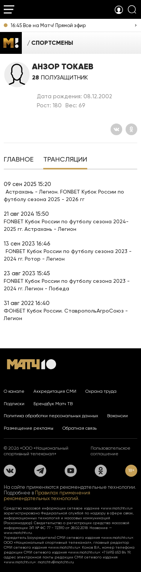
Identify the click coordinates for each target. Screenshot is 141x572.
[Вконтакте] (116, 129)
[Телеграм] (40, 471)
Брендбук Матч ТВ (53, 403)
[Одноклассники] (131, 129)
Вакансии (117, 415)
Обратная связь (79, 428)
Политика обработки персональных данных (51, 415)
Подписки (14, 403)
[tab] (18, 160)
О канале (14, 391)
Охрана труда (101, 391)
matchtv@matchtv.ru (56, 562)
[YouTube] (71, 471)
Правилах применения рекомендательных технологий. (47, 495)
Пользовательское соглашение (110, 450)
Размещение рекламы (28, 428)
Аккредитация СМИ (54, 391)
